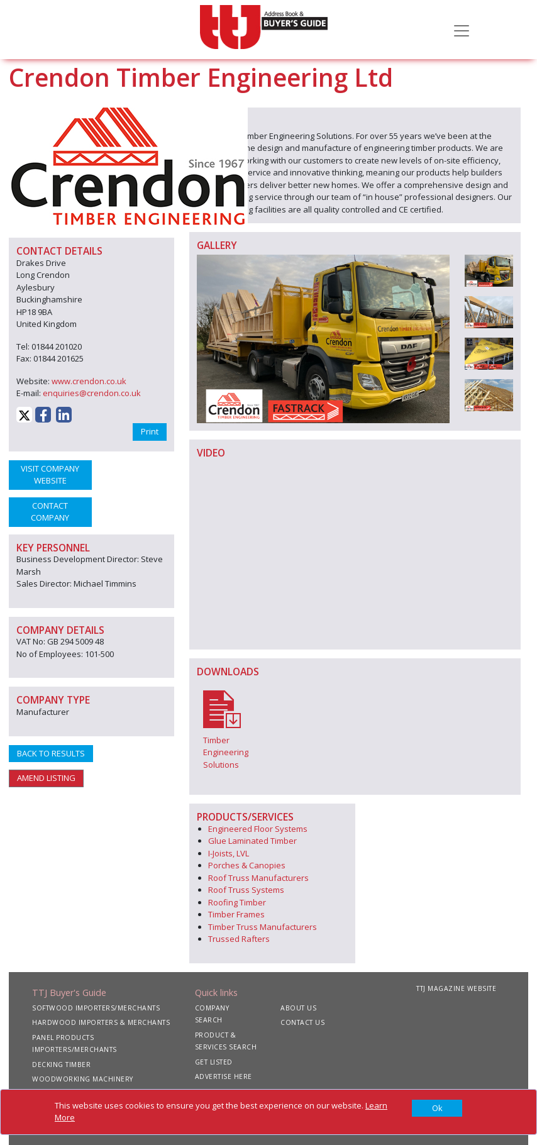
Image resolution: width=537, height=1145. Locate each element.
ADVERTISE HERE (223, 1076)
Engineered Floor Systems (257, 828)
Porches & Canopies (246, 865)
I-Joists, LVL (228, 853)
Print (149, 431)
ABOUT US (298, 1008)
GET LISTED (214, 1062)
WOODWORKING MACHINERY (82, 1079)
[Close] (437, 1108)
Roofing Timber (237, 902)
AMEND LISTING (46, 777)
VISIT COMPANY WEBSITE (50, 475)
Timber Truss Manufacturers (262, 926)
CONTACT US (302, 1022)
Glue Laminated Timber (252, 840)
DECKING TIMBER (61, 1064)
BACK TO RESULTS (51, 753)
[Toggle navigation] (462, 29)
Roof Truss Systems (246, 889)
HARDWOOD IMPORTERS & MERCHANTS (101, 1022)
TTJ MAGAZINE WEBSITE (456, 988)
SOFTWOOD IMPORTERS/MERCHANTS (96, 1008)
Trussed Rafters (239, 938)
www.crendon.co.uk (89, 381)
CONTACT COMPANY (50, 512)
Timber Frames (236, 914)
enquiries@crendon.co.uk (92, 393)
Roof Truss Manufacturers (258, 877)
